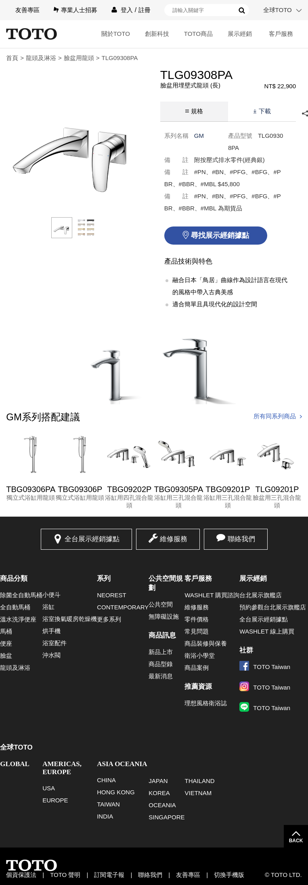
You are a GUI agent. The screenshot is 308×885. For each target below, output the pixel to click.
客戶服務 (281, 33)
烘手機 (51, 630)
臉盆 (6, 655)
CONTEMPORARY (123, 607)
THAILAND (199, 780)
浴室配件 (54, 643)
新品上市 (161, 651)
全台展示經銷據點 (92, 539)
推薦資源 (198, 686)
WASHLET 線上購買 (266, 631)
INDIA (105, 816)
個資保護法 (21, 874)
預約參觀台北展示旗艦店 (272, 607)
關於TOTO (115, 33)
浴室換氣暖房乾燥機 (69, 618)
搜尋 (242, 10)
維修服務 (173, 539)
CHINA (106, 780)
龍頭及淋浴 (41, 57)
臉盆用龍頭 (79, 57)
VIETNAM (198, 792)
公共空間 (161, 604)
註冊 (144, 9)
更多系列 (109, 619)
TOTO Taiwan (264, 666)
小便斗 (51, 594)
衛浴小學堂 (199, 655)
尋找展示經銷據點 (220, 235)
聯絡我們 (241, 539)
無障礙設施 (164, 616)
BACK (296, 840)
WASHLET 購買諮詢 (211, 595)
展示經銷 (240, 33)
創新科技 (157, 33)
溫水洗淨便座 (18, 619)
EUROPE (55, 800)
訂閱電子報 (109, 874)
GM (199, 135)
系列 (104, 578)
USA (48, 788)
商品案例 (196, 667)
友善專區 (27, 9)
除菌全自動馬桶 (21, 595)
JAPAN (158, 780)
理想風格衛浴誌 (205, 703)
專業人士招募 (79, 9)
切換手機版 (229, 874)
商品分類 (13, 578)
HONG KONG (115, 792)
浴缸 (48, 606)
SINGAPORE (166, 817)
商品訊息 (162, 635)
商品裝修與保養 (205, 643)
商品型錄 (161, 664)
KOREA (159, 792)
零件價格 (196, 619)
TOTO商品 (198, 33)
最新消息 (161, 676)
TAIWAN (108, 804)
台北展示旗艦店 (260, 595)
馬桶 (6, 631)
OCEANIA (162, 805)
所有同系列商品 (275, 416)
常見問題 (196, 631)
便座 (6, 643)
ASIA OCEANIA (122, 764)
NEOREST (111, 595)
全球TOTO (277, 9)
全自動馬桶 (15, 607)
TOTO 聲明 (65, 874)
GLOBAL (14, 764)
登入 (127, 9)
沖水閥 (51, 655)
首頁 (12, 57)
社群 (246, 650)
